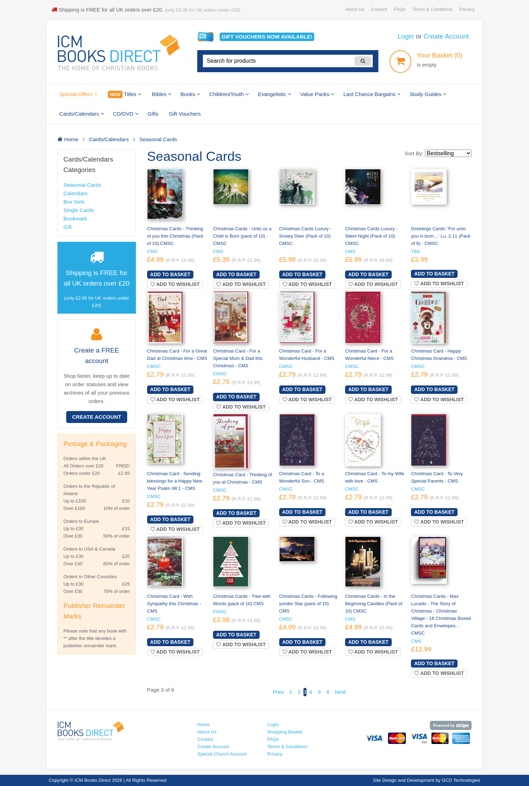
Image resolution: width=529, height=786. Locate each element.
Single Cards (78, 210)
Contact (379, 9)
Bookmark (75, 218)
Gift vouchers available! (267, 37)
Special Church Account (222, 754)
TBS (415, 251)
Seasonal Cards (82, 185)
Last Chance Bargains (371, 94)
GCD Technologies (461, 780)
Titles (124, 94)
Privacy (467, 9)
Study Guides (428, 94)
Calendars (75, 193)
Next (340, 692)
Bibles (161, 94)
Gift (67, 227)
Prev (278, 692)
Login (406, 36)
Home (203, 724)
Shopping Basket (284, 731)
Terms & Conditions (432, 9)
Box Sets (74, 202)
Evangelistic (274, 94)
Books (190, 94)
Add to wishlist (175, 284)
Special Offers (78, 94)
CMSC (154, 366)
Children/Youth (229, 94)
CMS (152, 251)
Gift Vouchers (185, 114)
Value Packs (317, 94)
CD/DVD (125, 114)
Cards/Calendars (81, 114)
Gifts (152, 114)
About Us (354, 9)
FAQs (399, 9)
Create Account (446, 36)
